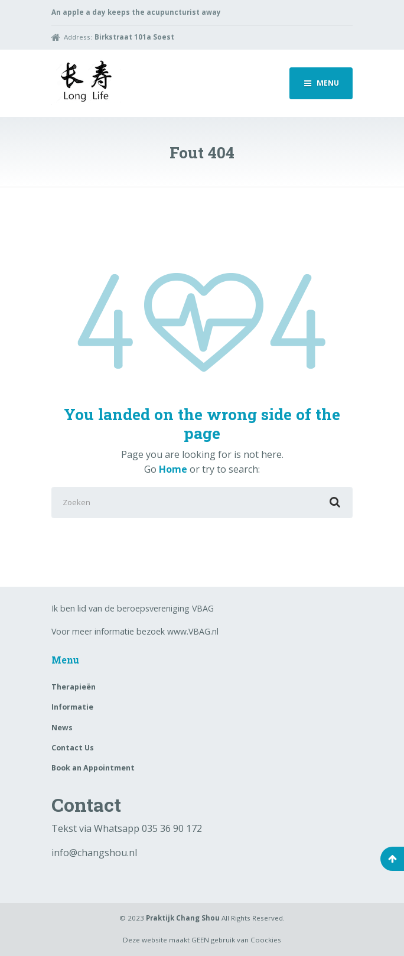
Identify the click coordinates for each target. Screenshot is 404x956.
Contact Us (72, 748)
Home (173, 469)
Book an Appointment (93, 768)
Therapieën (73, 687)
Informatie (72, 707)
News (62, 728)
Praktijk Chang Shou (183, 917)
